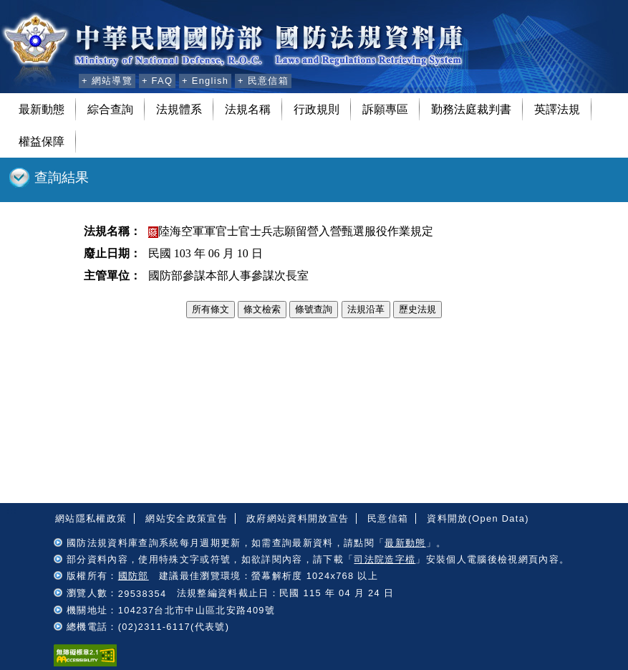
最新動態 (41, 109)
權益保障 (41, 141)
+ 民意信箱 (263, 80)
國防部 (133, 575)
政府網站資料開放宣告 (297, 518)
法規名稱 (248, 109)
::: (65, 79)
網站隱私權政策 (91, 518)
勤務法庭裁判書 (471, 109)
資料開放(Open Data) (477, 518)
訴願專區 (385, 109)
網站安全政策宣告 (186, 518)
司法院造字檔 (384, 559)
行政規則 (316, 109)
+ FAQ (157, 80)
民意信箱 (387, 518)
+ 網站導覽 (107, 80)
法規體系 (179, 109)
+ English (205, 80)
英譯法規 (557, 109)
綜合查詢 (110, 109)
